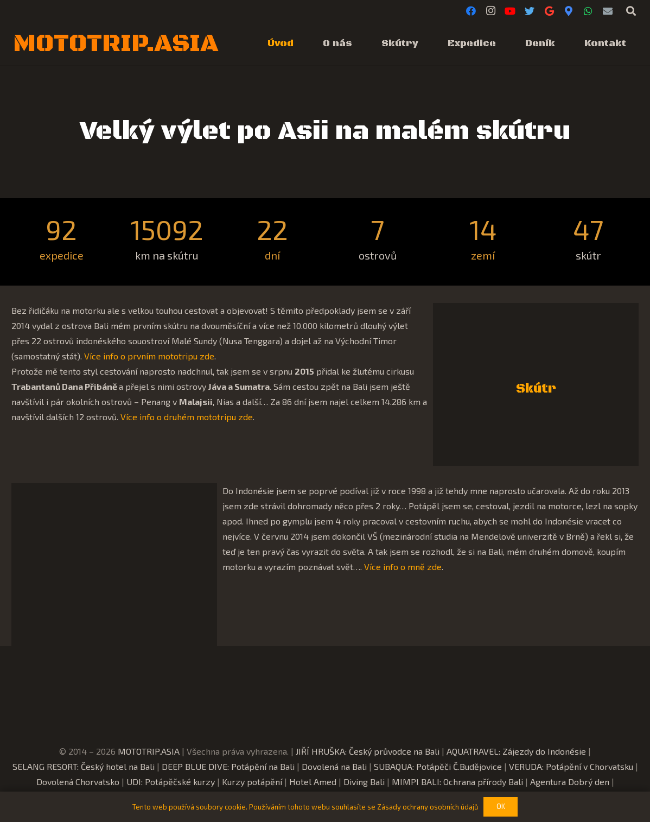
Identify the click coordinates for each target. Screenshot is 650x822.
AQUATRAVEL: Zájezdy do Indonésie (516, 751)
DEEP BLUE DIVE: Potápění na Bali (228, 766)
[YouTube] (510, 11)
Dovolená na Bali (334, 766)
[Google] (549, 11)
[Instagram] (490, 11)
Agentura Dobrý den (569, 781)
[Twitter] (529, 11)
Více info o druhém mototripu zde (186, 417)
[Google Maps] (568, 11)
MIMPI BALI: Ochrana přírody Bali (457, 781)
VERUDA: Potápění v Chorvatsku (571, 766)
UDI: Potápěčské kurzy (170, 781)
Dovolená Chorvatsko (77, 781)
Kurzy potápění (252, 781)
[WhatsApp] (588, 11)
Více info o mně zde (403, 566)
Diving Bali (364, 781)
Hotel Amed (312, 781)
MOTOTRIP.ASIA (149, 751)
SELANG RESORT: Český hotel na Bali (83, 766)
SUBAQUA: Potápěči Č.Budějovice (438, 766)
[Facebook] (471, 11)
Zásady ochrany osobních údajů (427, 806)
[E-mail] (607, 11)
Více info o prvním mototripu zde (149, 356)
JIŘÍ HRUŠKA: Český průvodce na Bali (367, 751)
